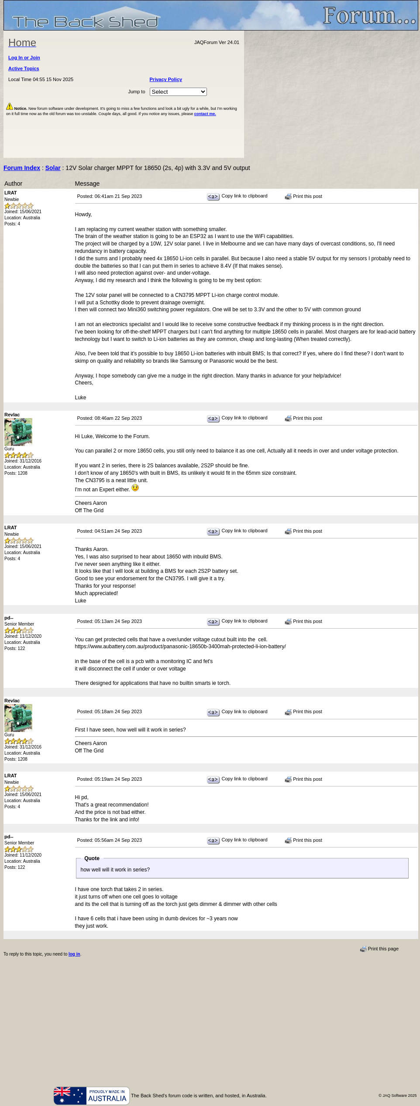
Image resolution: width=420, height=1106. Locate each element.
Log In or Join (24, 57)
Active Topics (23, 68)
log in (74, 954)
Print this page (379, 949)
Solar (53, 167)
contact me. (205, 114)
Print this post (303, 197)
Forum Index (21, 167)
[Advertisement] (331, 94)
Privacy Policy (166, 79)
